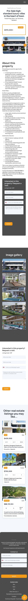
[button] (3, 45)
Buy (14, 584)
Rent (14, 587)
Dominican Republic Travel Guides (14, 599)
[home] (12, 2)
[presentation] (15, 219)
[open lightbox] (6, 39)
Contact (14, 596)
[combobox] (6, 202)
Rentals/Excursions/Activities (14, 594)
